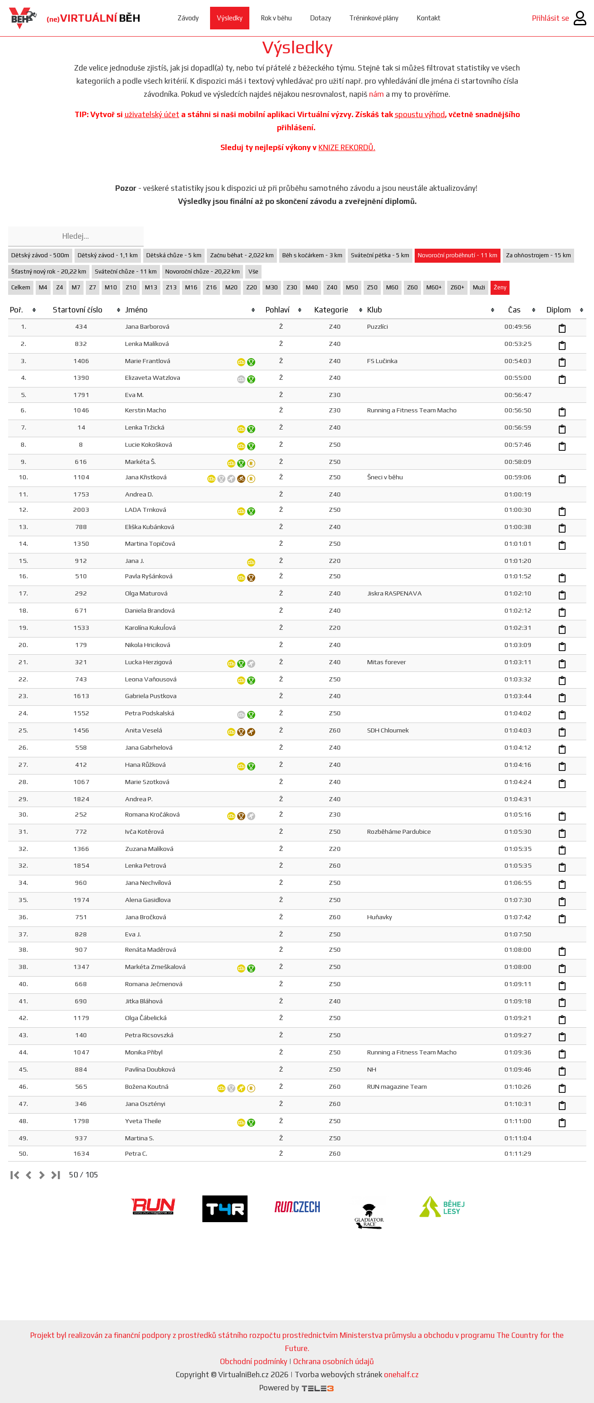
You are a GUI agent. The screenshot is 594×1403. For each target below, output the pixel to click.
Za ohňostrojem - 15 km (538, 255)
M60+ (434, 287)
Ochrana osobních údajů (333, 1361)
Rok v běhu (276, 18)
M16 (191, 287)
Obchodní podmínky (253, 1361)
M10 (111, 287)
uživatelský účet (152, 114)
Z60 (412, 287)
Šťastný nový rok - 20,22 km (48, 271)
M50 (352, 287)
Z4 (59, 287)
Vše (253, 271)
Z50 (372, 287)
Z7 (92, 287)
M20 (231, 287)
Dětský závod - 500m (40, 255)
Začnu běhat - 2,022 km (242, 255)
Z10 (131, 287)
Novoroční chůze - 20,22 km (202, 271)
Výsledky (230, 18)
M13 (151, 287)
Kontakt (428, 18)
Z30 (291, 287)
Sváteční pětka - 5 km (380, 255)
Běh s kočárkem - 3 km (312, 255)
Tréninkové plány (373, 18)
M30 (272, 287)
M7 (76, 287)
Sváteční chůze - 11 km (126, 271)
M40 (312, 287)
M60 (392, 287)
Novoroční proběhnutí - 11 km (457, 255)
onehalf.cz (401, 1374)
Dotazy (320, 18)
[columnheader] (23, 310)
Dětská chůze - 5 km (173, 255)
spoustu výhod (420, 114)
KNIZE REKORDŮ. (346, 147)
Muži (479, 287)
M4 (43, 287)
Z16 (211, 287)
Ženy (500, 287)
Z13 (171, 287)
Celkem (20, 287)
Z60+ (457, 287)
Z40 (332, 287)
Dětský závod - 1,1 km (108, 255)
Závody (188, 18)
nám (376, 94)
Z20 (251, 287)
